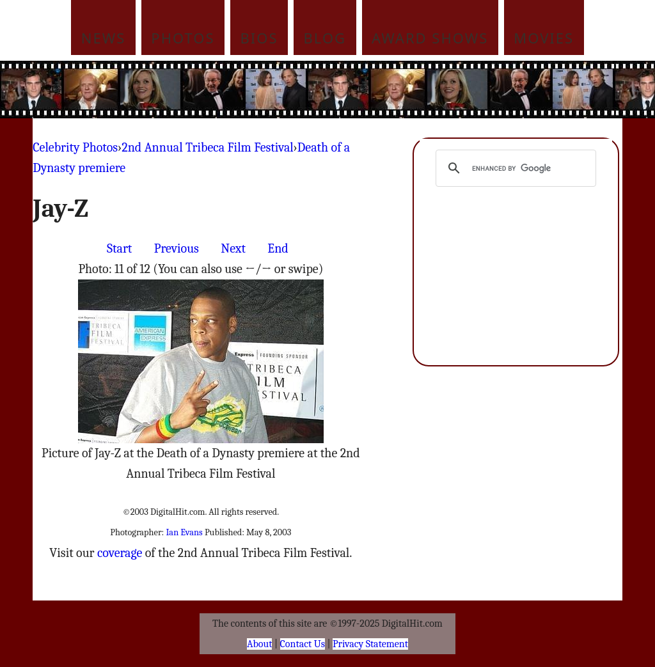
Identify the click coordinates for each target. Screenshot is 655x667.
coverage (119, 552)
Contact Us (302, 644)
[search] (513, 168)
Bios (259, 37)
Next (233, 248)
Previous (176, 248)
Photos (182, 37)
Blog (325, 37)
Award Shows (430, 37)
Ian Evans (184, 532)
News (103, 37)
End (277, 248)
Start (119, 248)
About (259, 644)
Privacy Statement (370, 644)
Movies (544, 37)
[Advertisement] (414, 89)
